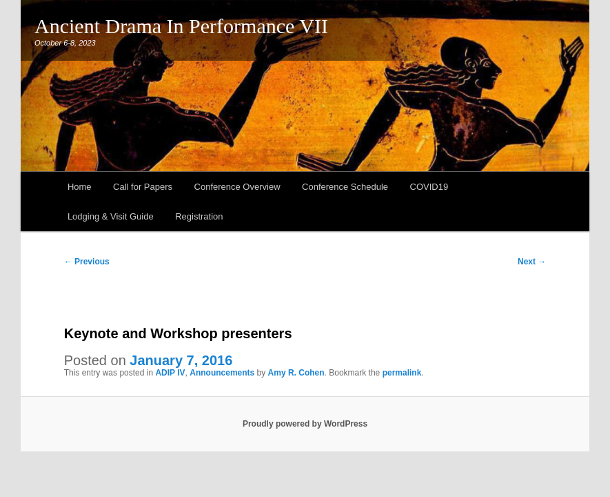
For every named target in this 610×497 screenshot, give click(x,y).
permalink (402, 373)
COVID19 (429, 187)
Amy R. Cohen (296, 373)
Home (80, 187)
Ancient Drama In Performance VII (181, 25)
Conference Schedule (345, 187)
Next (532, 261)
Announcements (222, 373)
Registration (199, 216)
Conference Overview (237, 187)
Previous (87, 261)
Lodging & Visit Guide (111, 216)
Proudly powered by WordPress (305, 424)
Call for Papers (142, 187)
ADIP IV (170, 373)
